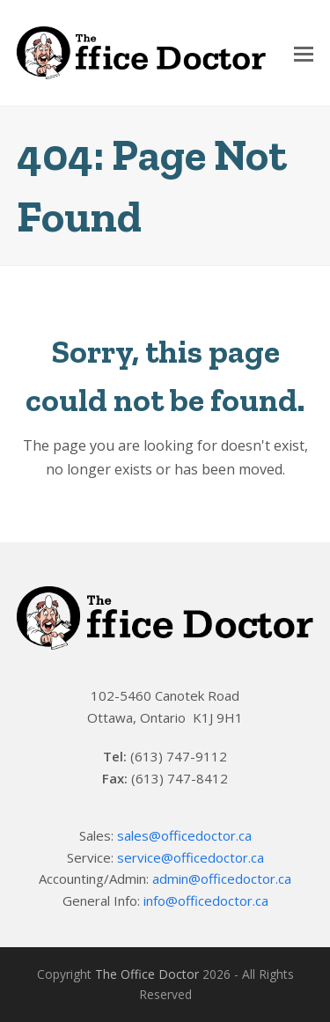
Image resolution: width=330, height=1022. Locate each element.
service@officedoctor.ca (190, 857)
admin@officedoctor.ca (221, 878)
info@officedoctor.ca (205, 900)
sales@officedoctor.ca (184, 835)
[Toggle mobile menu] (303, 53)
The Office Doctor (147, 974)
